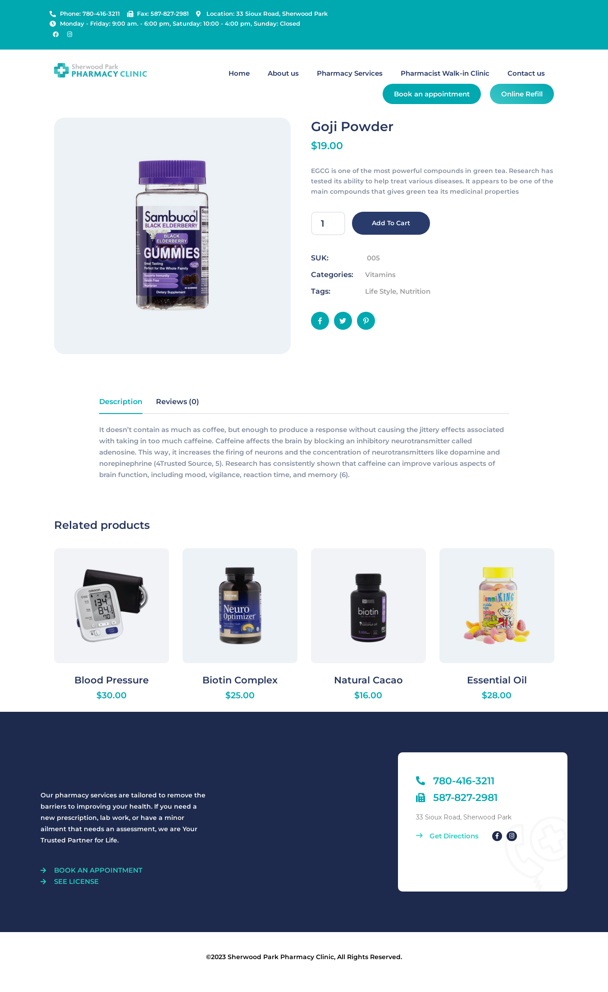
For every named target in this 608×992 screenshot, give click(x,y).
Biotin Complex (240, 680)
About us (283, 73)
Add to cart (391, 223)
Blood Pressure (111, 680)
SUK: (320, 258)
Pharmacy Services (350, 73)
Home (239, 73)
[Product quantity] (328, 223)
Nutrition (415, 291)
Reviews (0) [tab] (177, 401)
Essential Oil (497, 680)
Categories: (332, 274)
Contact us (526, 73)
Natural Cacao (368, 680)
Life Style (380, 291)
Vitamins (380, 274)
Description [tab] (120, 401)
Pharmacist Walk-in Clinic (445, 73)
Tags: (320, 291)
